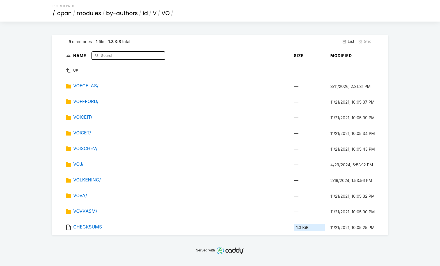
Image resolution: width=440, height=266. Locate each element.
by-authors (122, 13)
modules (89, 13)
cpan (64, 13)
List (348, 41)
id (145, 13)
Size (299, 55)
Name (80, 55)
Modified (341, 55)
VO (166, 13)
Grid (365, 41)
